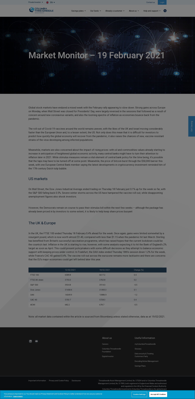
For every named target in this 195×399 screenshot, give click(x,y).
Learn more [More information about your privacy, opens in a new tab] (18, 396)
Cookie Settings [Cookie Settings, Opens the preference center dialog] (139, 394)
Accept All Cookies (158, 394)
